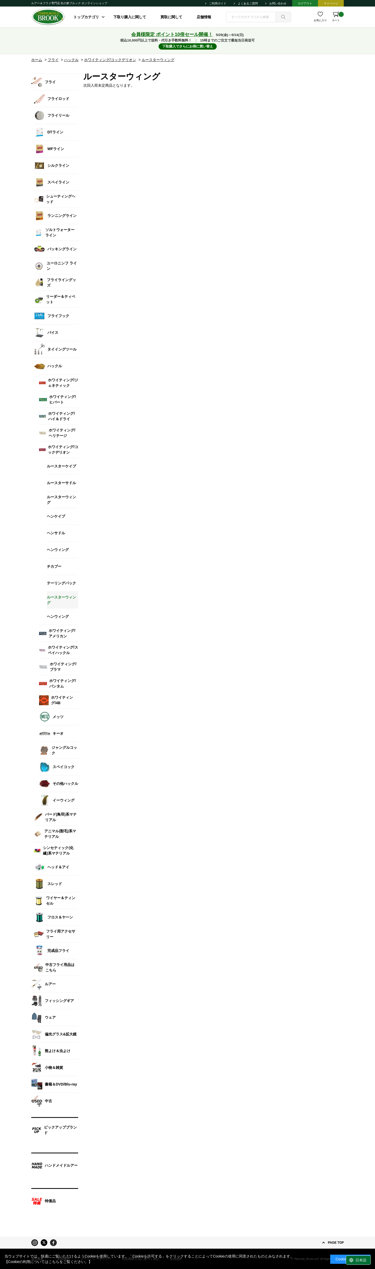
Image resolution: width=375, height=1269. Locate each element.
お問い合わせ (277, 3)
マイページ (331, 3)
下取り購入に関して (129, 17)
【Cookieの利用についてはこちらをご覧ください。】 (48, 1262)
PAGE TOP (336, 1242)
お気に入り (320, 20)
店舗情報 (204, 17)
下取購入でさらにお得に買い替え (187, 46)
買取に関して (171, 17)
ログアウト (305, 3)
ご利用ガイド (217, 3)
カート (338, 17)
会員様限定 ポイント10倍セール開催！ (172, 34)
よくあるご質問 (248, 3)
